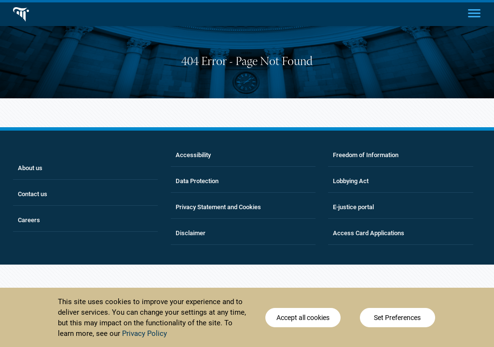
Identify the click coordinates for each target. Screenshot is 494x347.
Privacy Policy (144, 333)
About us (30, 168)
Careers (29, 220)
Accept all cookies (302, 317)
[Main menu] (474, 12)
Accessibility (193, 155)
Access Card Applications (368, 233)
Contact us (32, 194)
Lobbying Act (351, 181)
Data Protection (197, 181)
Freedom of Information (365, 155)
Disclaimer (191, 233)
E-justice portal (353, 207)
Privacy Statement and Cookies (218, 207)
